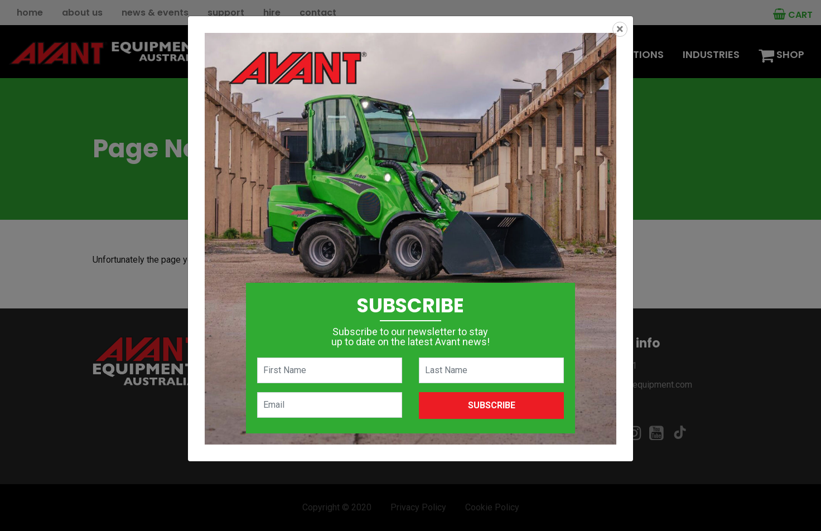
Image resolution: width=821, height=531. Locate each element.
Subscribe (491, 405)
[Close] (619, 29)
